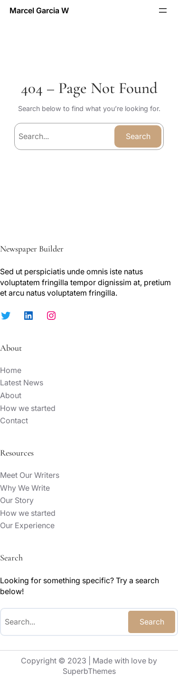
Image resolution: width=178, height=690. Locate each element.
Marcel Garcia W (39, 10)
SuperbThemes (89, 671)
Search (138, 136)
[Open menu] (163, 10)
